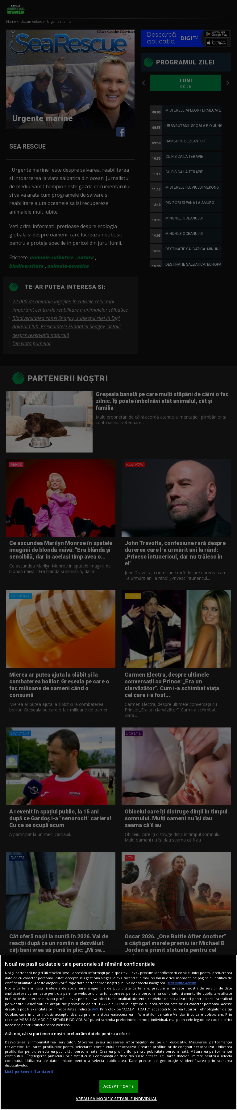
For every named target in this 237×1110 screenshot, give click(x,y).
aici (95, 1009)
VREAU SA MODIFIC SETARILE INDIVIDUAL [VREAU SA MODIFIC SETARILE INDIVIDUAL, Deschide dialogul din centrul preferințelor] (116, 1098)
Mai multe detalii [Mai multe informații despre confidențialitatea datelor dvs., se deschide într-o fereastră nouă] (182, 983)
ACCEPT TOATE (118, 1086)
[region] (118, 1032)
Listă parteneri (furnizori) (29, 1071)
